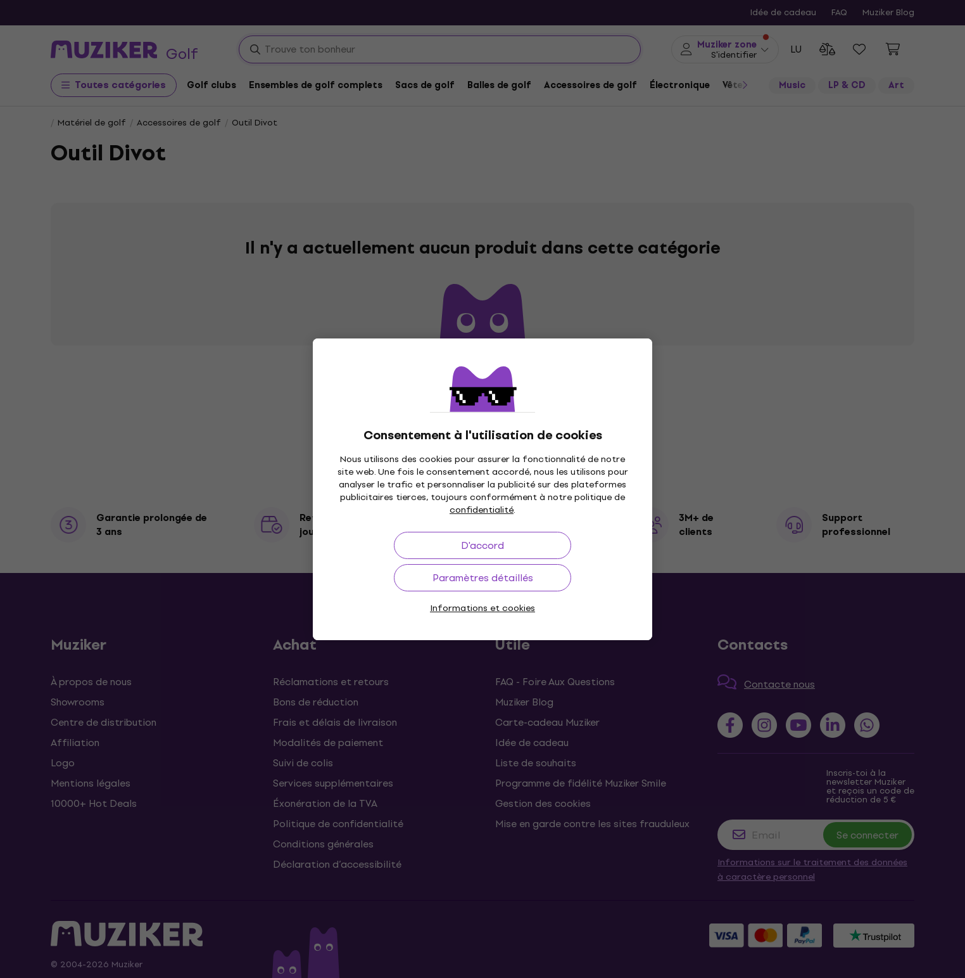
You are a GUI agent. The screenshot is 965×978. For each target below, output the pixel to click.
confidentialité (482, 510)
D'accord (482, 545)
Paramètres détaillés (482, 578)
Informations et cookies (482, 608)
